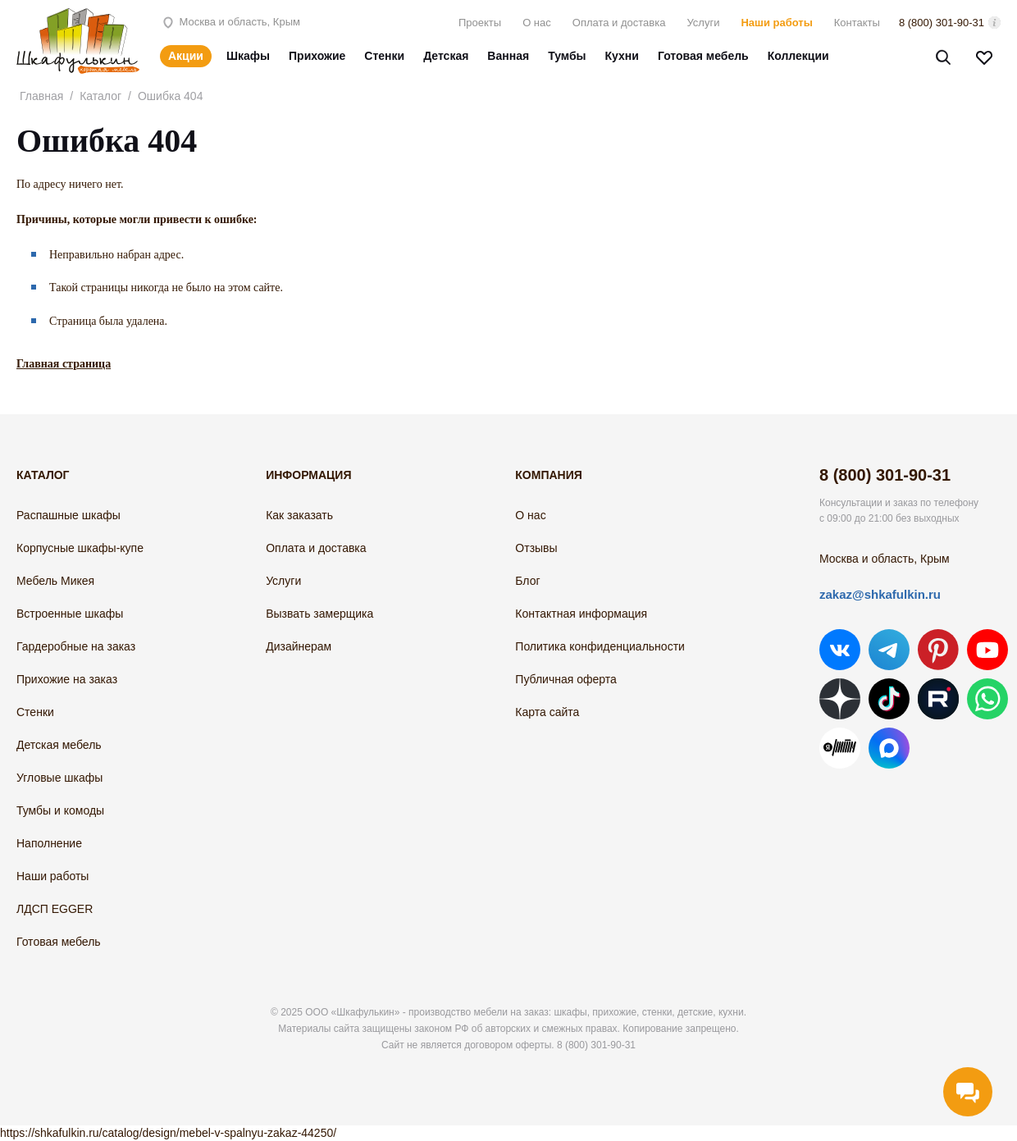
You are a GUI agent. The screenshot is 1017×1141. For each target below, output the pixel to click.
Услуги (702, 22)
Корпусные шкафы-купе (80, 548)
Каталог (100, 96)
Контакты (857, 22)
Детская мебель (59, 744)
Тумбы (567, 55)
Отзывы (536, 548)
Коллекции (798, 55)
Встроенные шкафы (69, 613)
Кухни (622, 55)
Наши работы (776, 22)
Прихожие (317, 55)
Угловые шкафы (59, 777)
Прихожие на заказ (66, 679)
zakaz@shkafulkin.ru (880, 594)
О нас (536, 22)
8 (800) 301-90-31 (941, 22)
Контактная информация (581, 613)
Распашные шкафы (68, 515)
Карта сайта (547, 712)
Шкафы (248, 55)
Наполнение (49, 843)
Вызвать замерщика (319, 613)
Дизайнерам (298, 646)
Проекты (479, 22)
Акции (185, 55)
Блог (527, 580)
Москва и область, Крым (230, 22)
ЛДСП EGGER (54, 908)
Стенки (384, 55)
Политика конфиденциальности (600, 646)
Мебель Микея (55, 580)
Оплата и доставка (619, 22)
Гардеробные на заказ (75, 646)
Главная (41, 96)
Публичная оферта (566, 679)
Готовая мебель (703, 55)
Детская (445, 55)
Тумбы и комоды (60, 810)
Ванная (508, 55)
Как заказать (299, 515)
